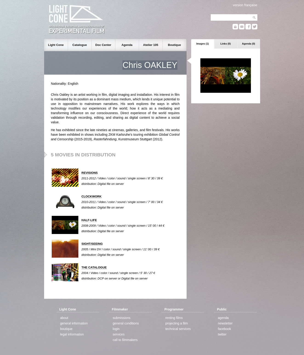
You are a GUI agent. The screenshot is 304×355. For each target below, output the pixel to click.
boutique (66, 329)
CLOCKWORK (92, 196)
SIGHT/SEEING (92, 243)
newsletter (225, 323)
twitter (222, 334)
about (64, 318)
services (119, 334)
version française (245, 5)
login (116, 329)
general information (74, 323)
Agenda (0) (248, 43)
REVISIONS (90, 173)
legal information (72, 334)
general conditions (126, 323)
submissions (122, 318)
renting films (173, 318)
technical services (178, 329)
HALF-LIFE (89, 220)
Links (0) (225, 43)
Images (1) (202, 43)
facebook (224, 329)
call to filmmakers (125, 340)
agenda (223, 318)
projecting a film (176, 323)
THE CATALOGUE (94, 267)
